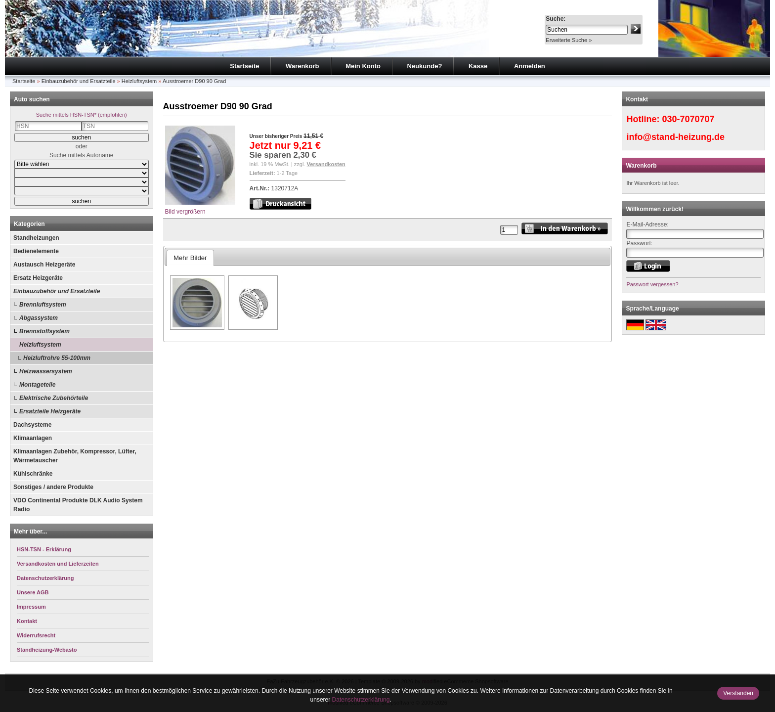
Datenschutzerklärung (361, 699)
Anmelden (529, 66)
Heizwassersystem (45, 371)
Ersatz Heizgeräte (38, 277)
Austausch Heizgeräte (44, 264)
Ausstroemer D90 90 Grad (194, 81)
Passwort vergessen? (652, 284)
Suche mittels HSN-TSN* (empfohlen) (81, 115)
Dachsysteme (32, 424)
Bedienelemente (36, 251)
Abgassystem (38, 317)
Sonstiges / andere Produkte (53, 487)
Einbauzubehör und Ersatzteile (79, 81)
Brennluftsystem (42, 304)
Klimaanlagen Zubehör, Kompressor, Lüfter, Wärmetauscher (74, 456)
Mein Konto (363, 66)
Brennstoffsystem (44, 331)
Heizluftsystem (139, 81)
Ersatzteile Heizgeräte (50, 411)
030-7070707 (688, 119)
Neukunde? (424, 66)
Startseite (244, 66)
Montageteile (37, 384)
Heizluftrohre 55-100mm (56, 358)
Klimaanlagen (32, 438)
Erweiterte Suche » (569, 40)
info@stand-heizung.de (675, 137)
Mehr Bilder (190, 258)
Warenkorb (302, 66)
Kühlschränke (32, 473)
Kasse (478, 66)
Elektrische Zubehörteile (53, 398)
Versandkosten (326, 164)
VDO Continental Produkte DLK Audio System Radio (78, 505)
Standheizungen (36, 237)
